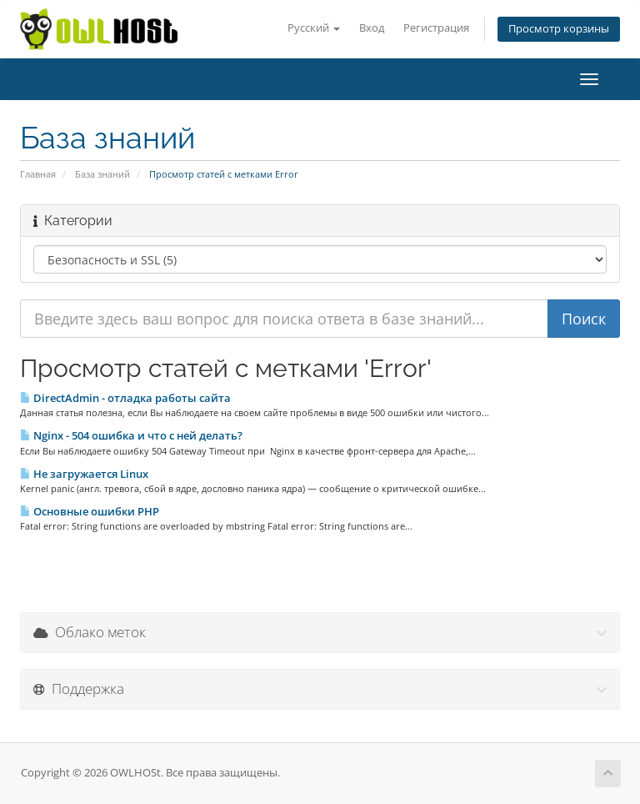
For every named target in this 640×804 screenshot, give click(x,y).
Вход (371, 28)
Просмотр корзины (558, 29)
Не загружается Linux (84, 473)
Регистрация (436, 28)
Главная (38, 174)
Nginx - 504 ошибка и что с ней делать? (131, 435)
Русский (314, 28)
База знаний (102, 174)
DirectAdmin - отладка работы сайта (125, 397)
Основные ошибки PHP (89, 511)
